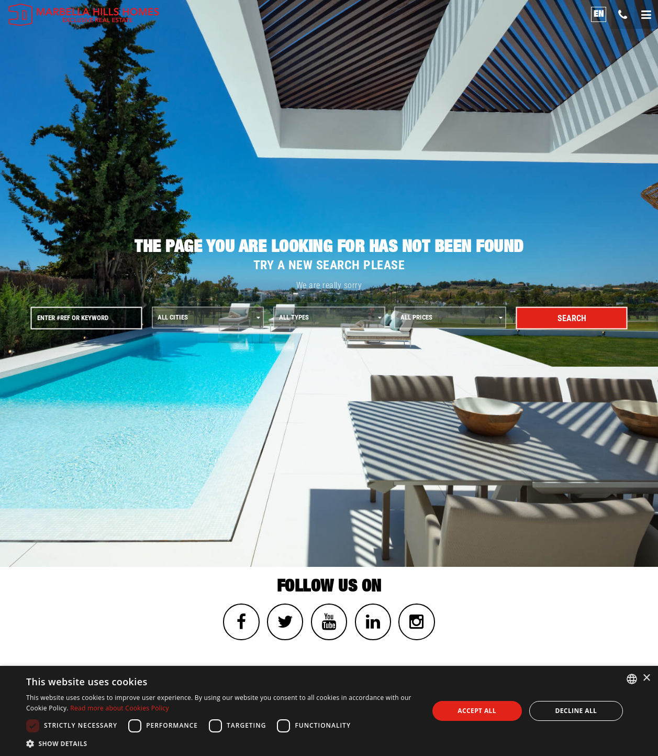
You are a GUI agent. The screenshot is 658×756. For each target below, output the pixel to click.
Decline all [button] (576, 710)
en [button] (599, 13)
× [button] (646, 678)
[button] (221, 743)
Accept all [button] (477, 710)
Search (571, 318)
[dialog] (329, 711)
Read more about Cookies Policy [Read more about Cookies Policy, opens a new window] (119, 708)
